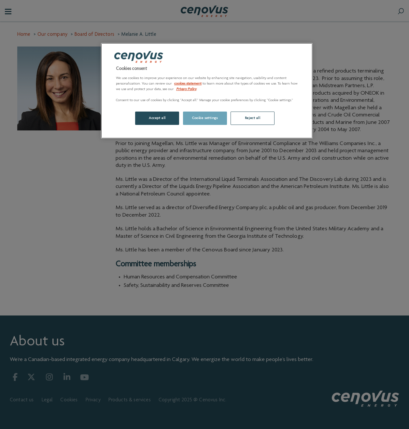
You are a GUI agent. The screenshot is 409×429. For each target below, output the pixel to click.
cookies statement (188, 84)
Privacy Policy (186, 89)
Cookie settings (205, 118)
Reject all (253, 118)
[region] (207, 91)
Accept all (157, 118)
